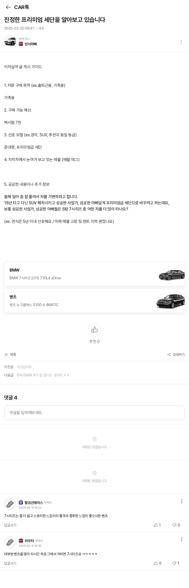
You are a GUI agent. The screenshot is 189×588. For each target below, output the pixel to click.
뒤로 (8, 7)
